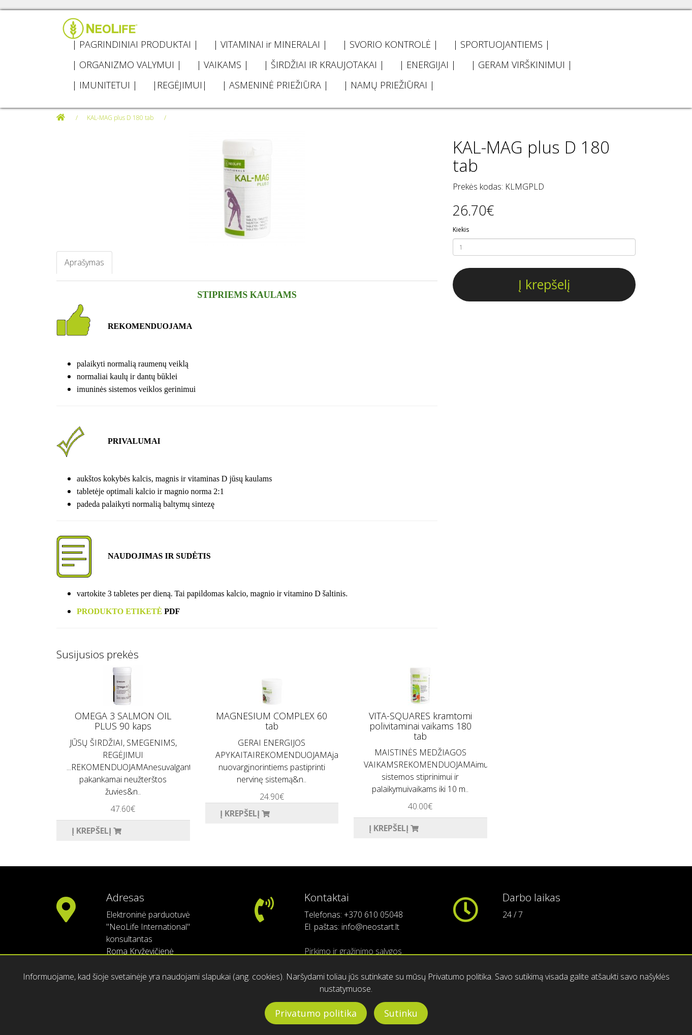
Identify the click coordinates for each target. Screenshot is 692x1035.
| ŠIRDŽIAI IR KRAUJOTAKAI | (324, 64)
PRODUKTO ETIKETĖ (119, 611)
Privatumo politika (316, 1013)
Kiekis (461, 229)
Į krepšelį (544, 284)
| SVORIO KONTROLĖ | (390, 44)
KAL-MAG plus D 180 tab (120, 117)
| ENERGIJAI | (427, 64)
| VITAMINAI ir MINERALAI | (270, 44)
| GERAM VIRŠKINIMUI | (521, 64)
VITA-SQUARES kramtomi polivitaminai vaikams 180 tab (420, 726)
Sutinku (401, 1013)
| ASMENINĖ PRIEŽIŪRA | (275, 85)
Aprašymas (84, 262)
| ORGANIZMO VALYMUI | (126, 64)
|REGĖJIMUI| (179, 85)
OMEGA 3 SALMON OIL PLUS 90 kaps (123, 721)
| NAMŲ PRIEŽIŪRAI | (388, 85)
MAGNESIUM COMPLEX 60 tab (271, 721)
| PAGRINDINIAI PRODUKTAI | (135, 44)
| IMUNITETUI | (104, 85)
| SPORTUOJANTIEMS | (501, 44)
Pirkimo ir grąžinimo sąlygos (353, 951)
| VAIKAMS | (222, 64)
